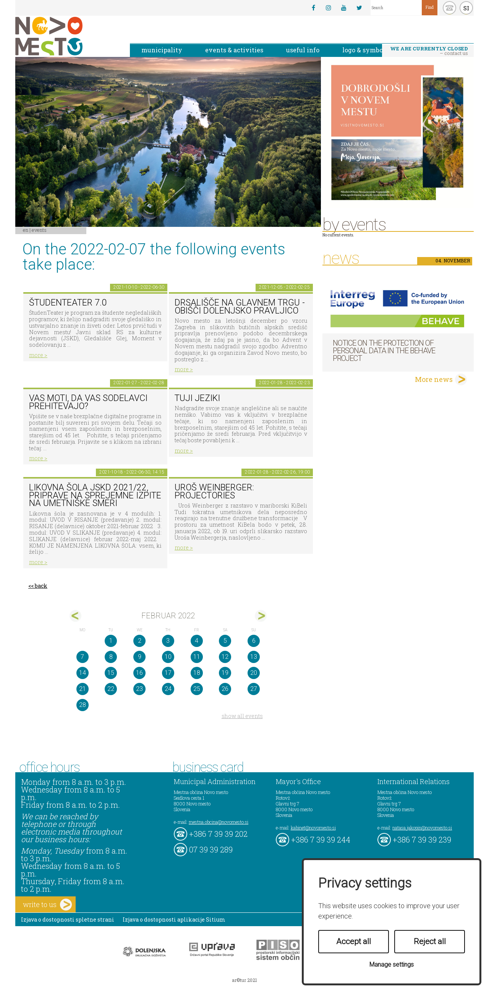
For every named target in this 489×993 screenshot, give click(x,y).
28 (82, 704)
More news (434, 379)
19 (225, 672)
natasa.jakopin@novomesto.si (422, 828)
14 (82, 672)
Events (39, 229)
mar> (261, 616)
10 (168, 656)
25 (196, 688)
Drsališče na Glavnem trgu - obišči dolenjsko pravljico (240, 307)
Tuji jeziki (197, 398)
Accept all (353, 941)
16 (139, 672)
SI (466, 8)
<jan (75, 616)
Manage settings (391, 964)
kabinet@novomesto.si (313, 828)
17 (168, 672)
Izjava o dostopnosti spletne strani (67, 919)
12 (225, 656)
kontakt (449, 8)
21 (82, 688)
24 (168, 688)
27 (253, 688)
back (41, 586)
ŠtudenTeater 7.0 (68, 303)
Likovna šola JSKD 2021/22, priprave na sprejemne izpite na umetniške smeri (95, 495)
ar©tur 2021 (244, 980)
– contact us (429, 51)
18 (196, 672)
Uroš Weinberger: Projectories (214, 491)
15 (110, 672)
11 (196, 656)
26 (225, 688)
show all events (242, 716)
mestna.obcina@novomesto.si (218, 822)
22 (110, 688)
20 (253, 672)
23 (139, 688)
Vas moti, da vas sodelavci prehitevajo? (88, 402)
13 (253, 656)
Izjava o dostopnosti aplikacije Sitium (174, 919)
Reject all (430, 941)
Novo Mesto (66, 36)
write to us (47, 905)
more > (38, 355)
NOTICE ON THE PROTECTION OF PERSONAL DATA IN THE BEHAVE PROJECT (384, 350)
